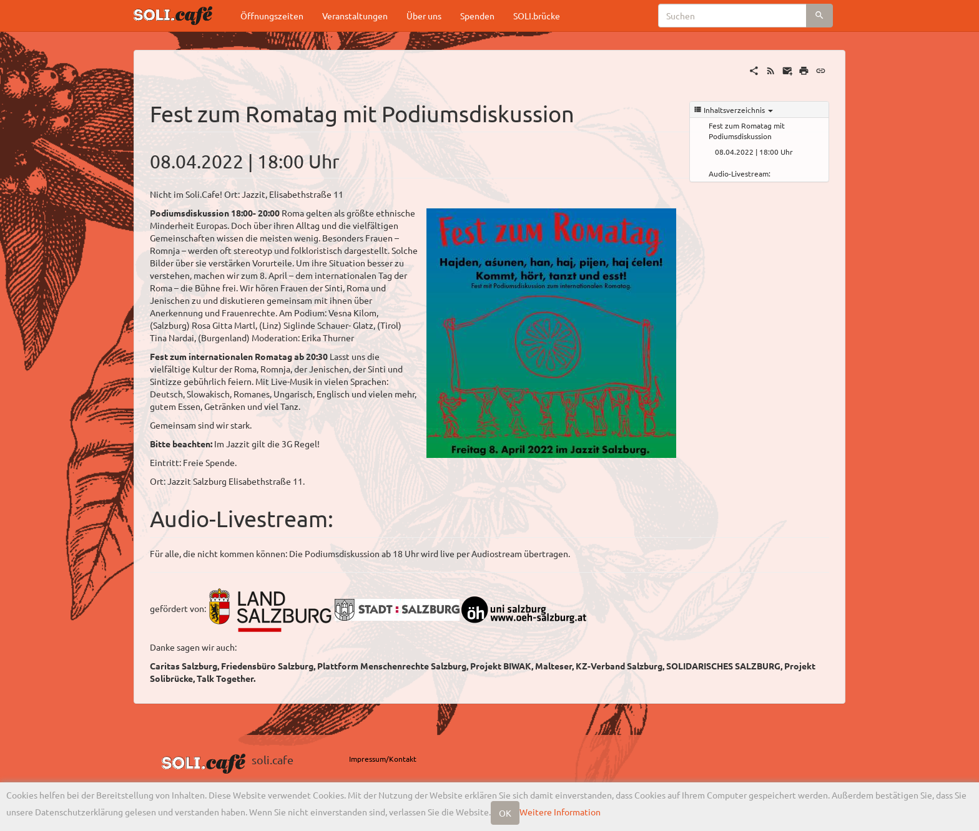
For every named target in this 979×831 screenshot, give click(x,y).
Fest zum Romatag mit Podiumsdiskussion (747, 130)
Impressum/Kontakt (382, 759)
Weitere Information (560, 811)
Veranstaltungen (355, 15)
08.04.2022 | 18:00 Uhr (754, 152)
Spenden (477, 15)
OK (505, 813)
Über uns (423, 15)
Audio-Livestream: (739, 173)
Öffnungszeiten (271, 15)
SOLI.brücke (536, 15)
